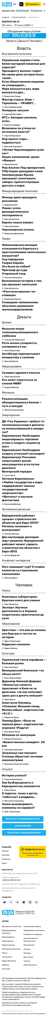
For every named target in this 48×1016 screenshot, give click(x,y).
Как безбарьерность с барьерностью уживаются (21, 784)
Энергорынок (8, 941)
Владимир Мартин (12, 299)
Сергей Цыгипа (11, 288)
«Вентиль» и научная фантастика (17, 498)
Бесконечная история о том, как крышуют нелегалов (22, 282)
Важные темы (8, 11)
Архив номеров (23, 826)
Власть (12, 41)
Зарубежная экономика (34, 930)
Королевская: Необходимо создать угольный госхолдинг (23, 451)
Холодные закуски (15, 110)
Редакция (6, 859)
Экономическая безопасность (31, 939)
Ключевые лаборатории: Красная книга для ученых (21, 598)
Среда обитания (9, 961)
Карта (4, 863)
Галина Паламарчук (13, 779)
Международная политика (9, 931)
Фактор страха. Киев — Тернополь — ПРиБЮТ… (18, 101)
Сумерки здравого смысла (21, 372)
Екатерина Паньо (12, 732)
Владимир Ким (11, 205)
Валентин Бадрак (12, 125)
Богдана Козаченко (13, 739)
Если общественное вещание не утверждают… (23, 83)
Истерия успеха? (14, 775)
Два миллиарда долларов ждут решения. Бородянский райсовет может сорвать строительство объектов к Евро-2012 (22, 544)
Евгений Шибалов (12, 504)
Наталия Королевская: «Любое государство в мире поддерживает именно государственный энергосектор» (22, 486)
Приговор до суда (14, 270)
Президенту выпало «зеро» (22, 71)
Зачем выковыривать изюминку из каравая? (18, 805)
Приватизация (8, 945)
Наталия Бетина (11, 534)
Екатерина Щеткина (13, 750)
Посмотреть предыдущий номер (23, 819)
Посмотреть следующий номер (24, 833)
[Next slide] (44, 10)
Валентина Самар (12, 96)
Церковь (5, 965)
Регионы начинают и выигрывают (17, 528)
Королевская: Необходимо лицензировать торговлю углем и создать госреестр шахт (21, 441)
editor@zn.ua (7, 891)
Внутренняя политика (11, 926)
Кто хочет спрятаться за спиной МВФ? (19, 381)
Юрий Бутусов (11, 164)
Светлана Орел (11, 667)
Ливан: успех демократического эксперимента (15, 211)
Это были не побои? (16, 266)
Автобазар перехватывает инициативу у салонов (21, 355)
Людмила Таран (11, 717)
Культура (6, 969)
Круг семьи (28, 957)
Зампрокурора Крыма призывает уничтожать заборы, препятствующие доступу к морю (20, 180)
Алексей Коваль (11, 226)
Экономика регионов (11, 949)
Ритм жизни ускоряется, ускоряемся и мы (19, 344)
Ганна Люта (9, 475)
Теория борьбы (13, 263)
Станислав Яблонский (14, 340)
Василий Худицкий (13, 146)
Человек (36, 41)
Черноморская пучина (18, 229)
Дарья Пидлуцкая (12, 641)
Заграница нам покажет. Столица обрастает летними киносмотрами (22, 756)
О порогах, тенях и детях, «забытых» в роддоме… (20, 795)
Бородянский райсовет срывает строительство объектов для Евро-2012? (20, 519)
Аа (21, 4)
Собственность (30, 965)
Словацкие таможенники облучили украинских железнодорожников (20, 306)
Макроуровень (8, 937)
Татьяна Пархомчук (13, 277)
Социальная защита (32, 926)
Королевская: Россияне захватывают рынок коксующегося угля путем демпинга (20, 462)
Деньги (23, 41)
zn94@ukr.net (34, 884)
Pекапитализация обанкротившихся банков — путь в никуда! (22, 402)
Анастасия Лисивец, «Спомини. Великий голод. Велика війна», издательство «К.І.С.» (23, 708)
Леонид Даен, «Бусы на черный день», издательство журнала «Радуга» (22, 724)
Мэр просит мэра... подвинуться (15, 140)
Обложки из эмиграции (18, 735)
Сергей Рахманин (12, 136)
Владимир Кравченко (14, 233)
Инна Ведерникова (13, 107)
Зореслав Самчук (12, 377)
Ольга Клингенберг (13, 678)
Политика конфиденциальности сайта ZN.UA (18, 1011)
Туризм (27, 961)
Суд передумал (13, 259)
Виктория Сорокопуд (14, 801)
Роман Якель (10, 790)
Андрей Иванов (11, 387)
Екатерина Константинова (16, 764)
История (27, 953)
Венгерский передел (17, 471)
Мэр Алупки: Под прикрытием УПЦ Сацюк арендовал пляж (23, 169)
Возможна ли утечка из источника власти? (18, 130)
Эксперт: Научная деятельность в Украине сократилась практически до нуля (23, 613)
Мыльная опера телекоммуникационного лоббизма (20, 332)
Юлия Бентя (9, 699)
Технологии (7, 957)
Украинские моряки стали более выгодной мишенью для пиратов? (23, 63)
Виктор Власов (11, 361)
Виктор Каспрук (11, 219)
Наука (4, 953)
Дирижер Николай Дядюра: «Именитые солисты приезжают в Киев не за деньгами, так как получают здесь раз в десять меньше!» (22, 688)
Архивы (5, 851)
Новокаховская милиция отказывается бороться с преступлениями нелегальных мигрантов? (24, 250)
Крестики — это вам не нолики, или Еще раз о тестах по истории (24, 633)
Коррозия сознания (16, 644)
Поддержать (32, 4)
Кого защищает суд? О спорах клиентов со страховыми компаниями (23, 570)
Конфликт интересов (33, 934)
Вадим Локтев (10, 648)
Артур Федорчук (12, 555)
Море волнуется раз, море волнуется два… (20, 90)
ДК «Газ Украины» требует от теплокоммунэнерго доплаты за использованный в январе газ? (23, 427)
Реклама (5, 855)
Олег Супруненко (12, 812)
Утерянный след (14, 273)
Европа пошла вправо (17, 222)
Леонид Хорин (11, 578)
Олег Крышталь (11, 604)
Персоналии (29, 945)
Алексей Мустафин (13, 114)
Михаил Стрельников (14, 410)
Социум (27, 949)
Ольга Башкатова (12, 350)
